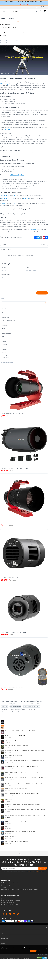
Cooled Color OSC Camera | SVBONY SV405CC (14, 632)
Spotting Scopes (5, 317)
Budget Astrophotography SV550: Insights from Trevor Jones (20, 831)
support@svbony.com (38, 231)
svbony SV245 (4, 237)
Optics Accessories (6, 333)
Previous (4, 244)
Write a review (42, 292)
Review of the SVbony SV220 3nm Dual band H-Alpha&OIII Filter (20, 730)
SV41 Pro (23, 701)
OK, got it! (33, 950)
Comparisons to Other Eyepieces (8, 27)
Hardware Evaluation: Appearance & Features (11, 21)
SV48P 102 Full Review (10, 836)
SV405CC (10, 703)
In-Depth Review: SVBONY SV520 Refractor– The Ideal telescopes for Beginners (24, 750)
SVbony (24, 711)
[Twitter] (10, 913)
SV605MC (18, 711)
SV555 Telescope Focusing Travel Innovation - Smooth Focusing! (20, 826)
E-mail (27, 267)
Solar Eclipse (4, 709)
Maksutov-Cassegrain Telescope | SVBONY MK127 (15, 468)
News (3, 336)
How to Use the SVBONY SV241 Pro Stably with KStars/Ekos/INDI (21, 721)
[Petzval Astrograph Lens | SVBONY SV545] (24, 389)
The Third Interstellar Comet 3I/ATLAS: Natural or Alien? (18, 735)
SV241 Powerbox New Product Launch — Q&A (16, 788)
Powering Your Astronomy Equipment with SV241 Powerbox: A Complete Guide (24, 783)
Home (15, 853)
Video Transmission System (8, 320)
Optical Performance (5, 24)
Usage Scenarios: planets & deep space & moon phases (13, 32)
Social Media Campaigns (7, 314)
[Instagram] (14, 913)
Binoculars (4, 344)
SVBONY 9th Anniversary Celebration (14, 725)
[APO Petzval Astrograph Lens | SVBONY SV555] (24, 498)
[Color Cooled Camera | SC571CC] (24, 553)
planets (3, 703)
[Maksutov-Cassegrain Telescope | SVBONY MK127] (24, 444)
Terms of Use (30, 871)
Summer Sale (5, 349)
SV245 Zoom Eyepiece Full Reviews (13, 755)
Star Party (4, 325)
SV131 (35, 709)
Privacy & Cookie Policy (39, 871)
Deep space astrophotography (21, 703)
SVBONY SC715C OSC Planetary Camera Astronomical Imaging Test (21, 772)
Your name (3, 267)
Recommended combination (7, 30)
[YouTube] (3, 913)
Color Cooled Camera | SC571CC (10, 577)
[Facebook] (6, 913)
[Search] (24, 302)
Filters (3, 331)
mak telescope (14, 701)
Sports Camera (5, 322)
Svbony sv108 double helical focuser (31, 706)
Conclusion (3, 35)
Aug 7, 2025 (3, 42)
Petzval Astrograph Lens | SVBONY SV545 (12, 413)
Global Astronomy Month (7, 711)
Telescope (4, 352)
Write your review (5, 274)
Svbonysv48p (5, 706)
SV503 (30, 709)
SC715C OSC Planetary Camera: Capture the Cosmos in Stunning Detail (22, 804)
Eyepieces (4, 341)
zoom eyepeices (31, 701)
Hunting (3, 312)
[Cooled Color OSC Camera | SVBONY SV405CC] (24, 608)
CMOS (32, 703)
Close (40, 950)
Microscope (4, 339)
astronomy (39, 701)
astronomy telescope (15, 709)
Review (3, 347)
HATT (37, 703)
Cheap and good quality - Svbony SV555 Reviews (17, 841)
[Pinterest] (18, 913)
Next (44, 244)
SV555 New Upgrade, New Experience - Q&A (16, 821)
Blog (20, 853)
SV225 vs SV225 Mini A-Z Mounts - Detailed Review (17, 745)
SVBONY (24, 709)
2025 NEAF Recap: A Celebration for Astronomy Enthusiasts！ (20, 799)
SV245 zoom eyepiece (16, 237)
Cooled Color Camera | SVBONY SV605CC (12, 687)
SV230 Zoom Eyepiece (17, 175)
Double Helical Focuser (15, 706)
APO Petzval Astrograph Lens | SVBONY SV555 (14, 523)
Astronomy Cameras (7, 355)
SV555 (3, 328)
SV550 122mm (5, 357)
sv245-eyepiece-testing (28, 853)
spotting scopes (5, 701)
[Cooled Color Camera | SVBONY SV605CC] (24, 662)
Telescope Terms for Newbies (12, 740)
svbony (30, 711)
